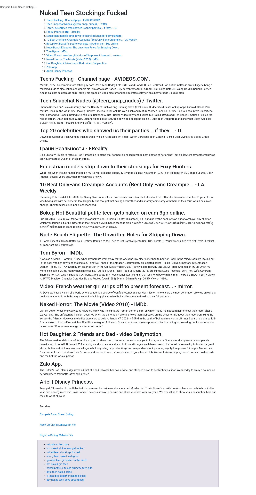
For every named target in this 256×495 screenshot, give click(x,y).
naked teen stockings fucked (63, 452)
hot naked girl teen (57, 464)
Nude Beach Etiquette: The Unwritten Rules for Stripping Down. (82, 47)
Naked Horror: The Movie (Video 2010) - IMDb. (73, 59)
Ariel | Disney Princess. (59, 71)
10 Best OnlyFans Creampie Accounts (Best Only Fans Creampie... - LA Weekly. (91, 39)
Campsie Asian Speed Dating (56, 414)
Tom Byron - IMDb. (57, 51)
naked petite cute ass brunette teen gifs (69, 468)
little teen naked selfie (59, 471)
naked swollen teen (58, 444)
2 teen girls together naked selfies (66, 475)
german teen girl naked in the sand (67, 460)
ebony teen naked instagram (63, 456)
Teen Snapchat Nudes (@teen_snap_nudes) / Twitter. (77, 24)
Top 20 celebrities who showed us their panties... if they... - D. (81, 28)
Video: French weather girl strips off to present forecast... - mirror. (84, 55)
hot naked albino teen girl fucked (65, 448)
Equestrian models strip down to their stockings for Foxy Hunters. (84, 35)
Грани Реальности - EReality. (63, 31)
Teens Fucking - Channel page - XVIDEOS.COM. (73, 20)
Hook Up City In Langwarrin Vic (58, 424)
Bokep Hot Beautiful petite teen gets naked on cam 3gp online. (82, 43)
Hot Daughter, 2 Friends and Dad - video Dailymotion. (76, 63)
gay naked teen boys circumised (65, 479)
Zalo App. (51, 67)
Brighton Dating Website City (56, 435)
